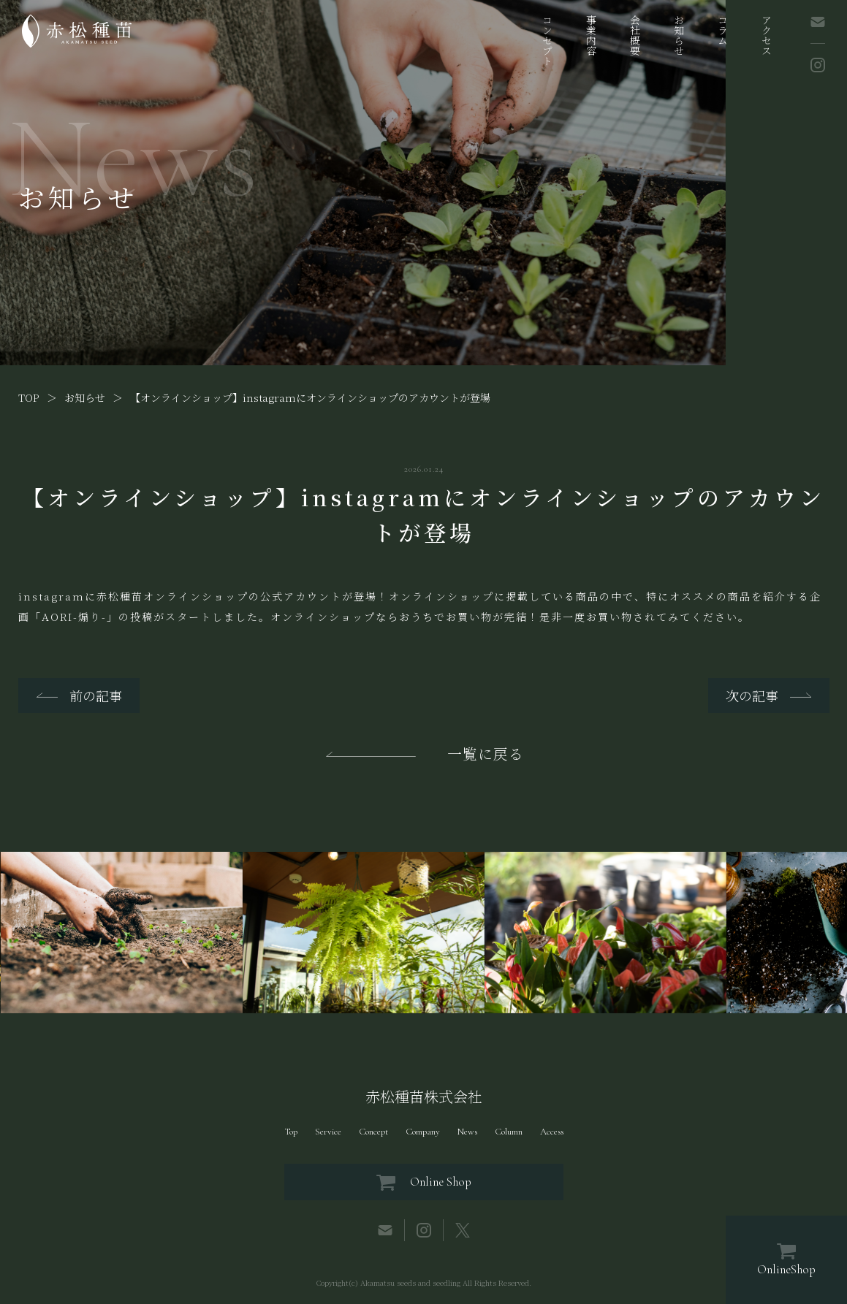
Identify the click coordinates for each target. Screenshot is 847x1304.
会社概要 (635, 35)
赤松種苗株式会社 (423, 1096)
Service (328, 1131)
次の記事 (752, 695)
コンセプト (547, 40)
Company (423, 1131)
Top (290, 1131)
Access (551, 1131)
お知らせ (679, 35)
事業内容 (591, 35)
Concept (373, 1131)
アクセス (766, 35)
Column (509, 1131)
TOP (28, 397)
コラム (722, 30)
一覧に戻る (485, 754)
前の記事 (95, 695)
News (467, 1131)
